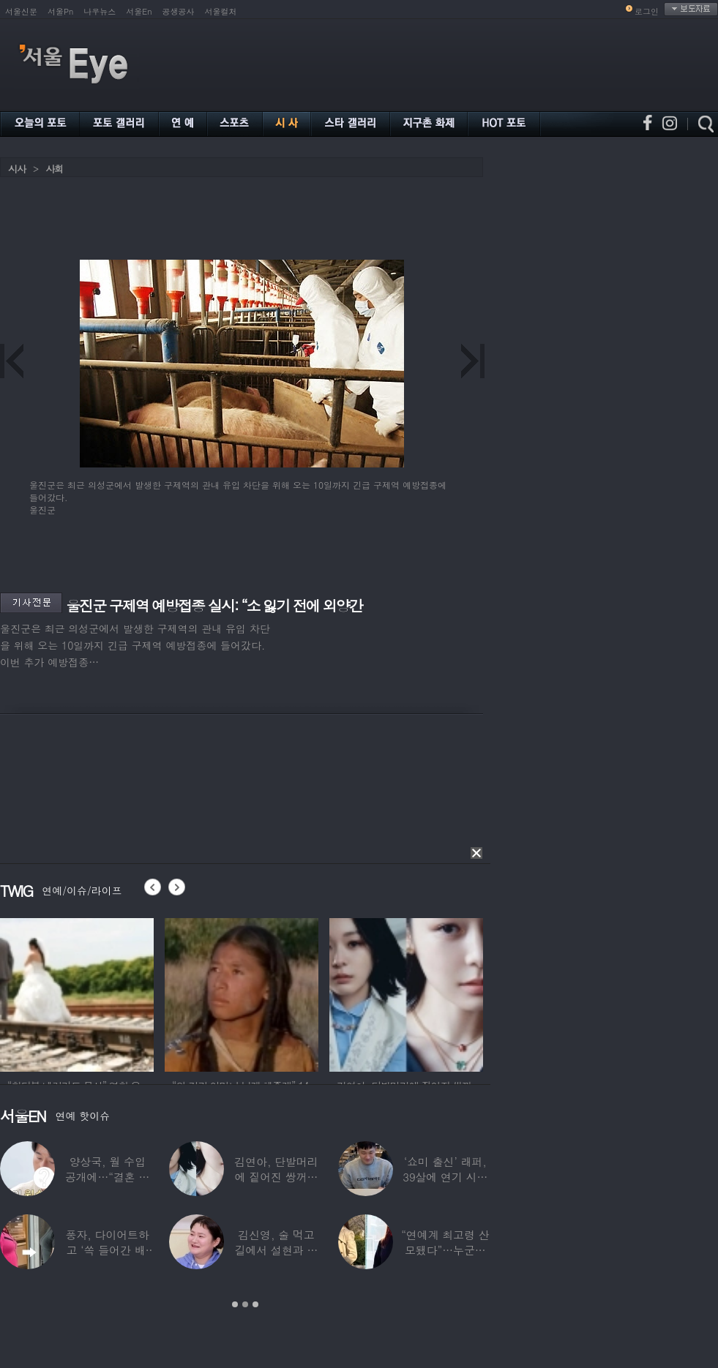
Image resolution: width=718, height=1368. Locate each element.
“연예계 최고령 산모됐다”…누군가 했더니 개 (445, 1250)
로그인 (647, 11)
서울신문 (21, 11)
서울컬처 (221, 11)
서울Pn (60, 11)
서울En (139, 11)
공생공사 (178, 11)
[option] (77, 992)
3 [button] (255, 1304)
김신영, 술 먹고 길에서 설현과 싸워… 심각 (276, 1250)
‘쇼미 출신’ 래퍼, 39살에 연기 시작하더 (445, 1177)
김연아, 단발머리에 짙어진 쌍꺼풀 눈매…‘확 (276, 1177)
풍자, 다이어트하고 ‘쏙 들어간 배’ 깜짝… (107, 1250)
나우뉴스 (99, 11)
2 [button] (245, 1304)
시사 (17, 169)
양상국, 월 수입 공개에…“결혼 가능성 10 (107, 1177)
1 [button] (235, 1304)
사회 (54, 169)
